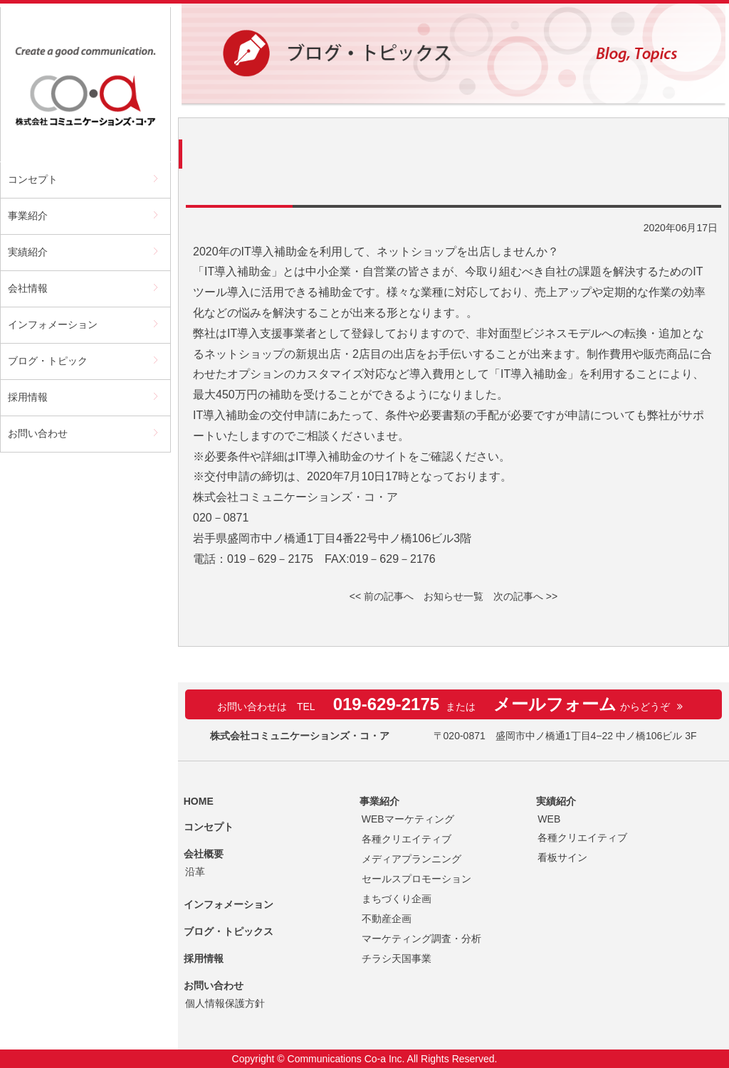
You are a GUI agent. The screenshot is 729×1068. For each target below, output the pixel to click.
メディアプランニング (411, 859)
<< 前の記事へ (382, 596)
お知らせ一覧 (453, 596)
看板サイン (562, 857)
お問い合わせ (38, 433)
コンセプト (33, 179)
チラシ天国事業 (396, 958)
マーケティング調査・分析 (421, 938)
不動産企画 (386, 918)
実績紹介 (28, 252)
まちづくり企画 (396, 898)
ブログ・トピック (48, 360)
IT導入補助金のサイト (351, 456)
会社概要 (204, 854)
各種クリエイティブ (406, 839)
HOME (199, 801)
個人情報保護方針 (225, 1003)
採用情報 (28, 397)
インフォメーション (53, 324)
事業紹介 (28, 215)
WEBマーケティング (408, 819)
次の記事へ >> (525, 596)
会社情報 (28, 288)
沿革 (195, 871)
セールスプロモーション (416, 878)
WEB (548, 819)
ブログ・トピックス (228, 931)
